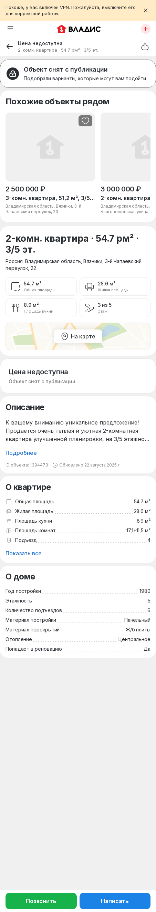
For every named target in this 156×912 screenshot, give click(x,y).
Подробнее (21, 452)
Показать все (24, 553)
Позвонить (41, 901)
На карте (78, 336)
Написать (115, 901)
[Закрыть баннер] (145, 10)
